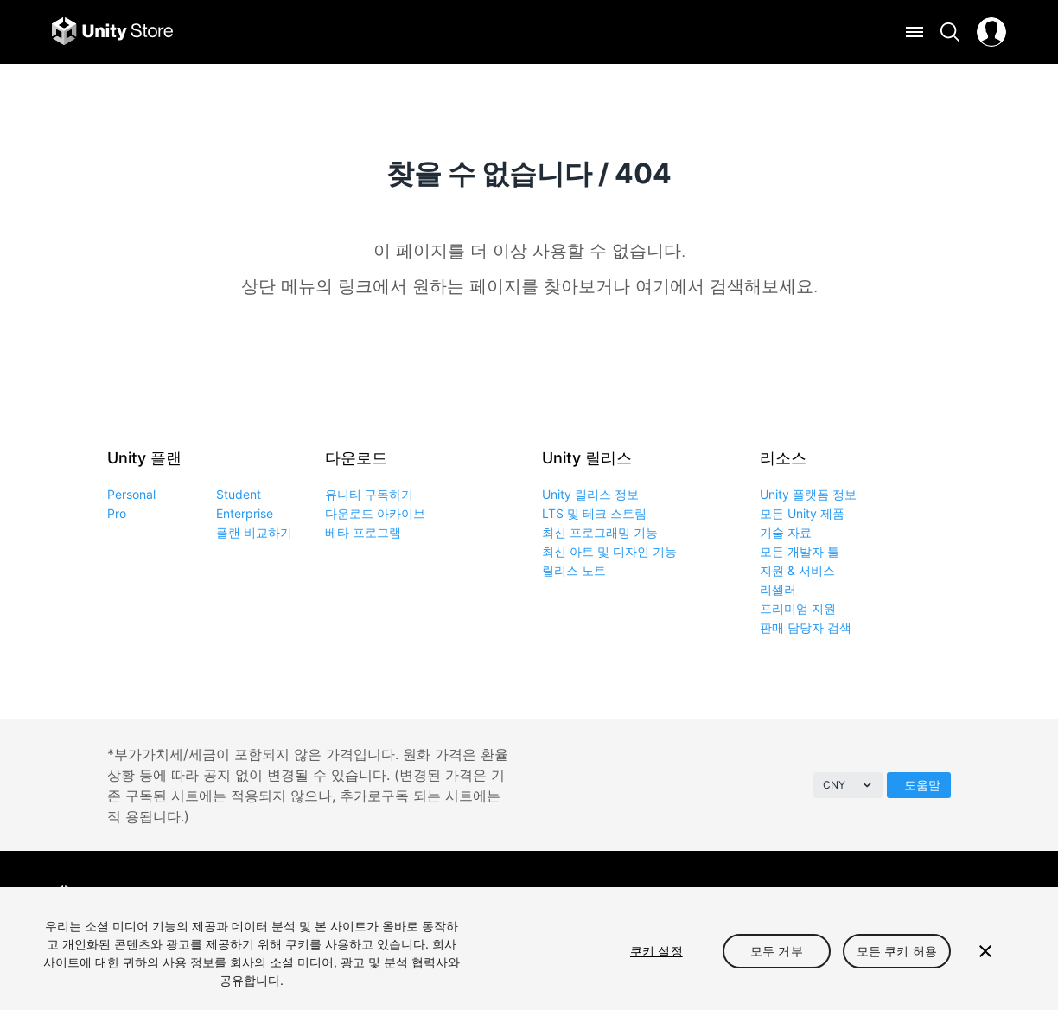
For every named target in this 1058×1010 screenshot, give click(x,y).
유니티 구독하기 (369, 494)
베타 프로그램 (363, 532)
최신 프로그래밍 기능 (600, 532)
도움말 (922, 784)
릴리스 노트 (574, 570)
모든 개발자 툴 (799, 551)
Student (238, 494)
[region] (529, 948)
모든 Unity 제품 (802, 513)
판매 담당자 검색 (805, 627)
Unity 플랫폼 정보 (808, 494)
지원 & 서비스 (797, 570)
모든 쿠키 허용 (897, 950)
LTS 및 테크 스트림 (594, 513)
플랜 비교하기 (254, 532)
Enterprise (244, 513)
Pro (116, 513)
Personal (131, 494)
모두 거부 (776, 950)
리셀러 (778, 589)
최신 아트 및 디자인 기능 (609, 551)
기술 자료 (786, 532)
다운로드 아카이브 (375, 513)
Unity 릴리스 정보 (590, 494)
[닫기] (985, 951)
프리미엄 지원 (798, 608)
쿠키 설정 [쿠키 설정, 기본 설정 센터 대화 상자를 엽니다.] (656, 950)
